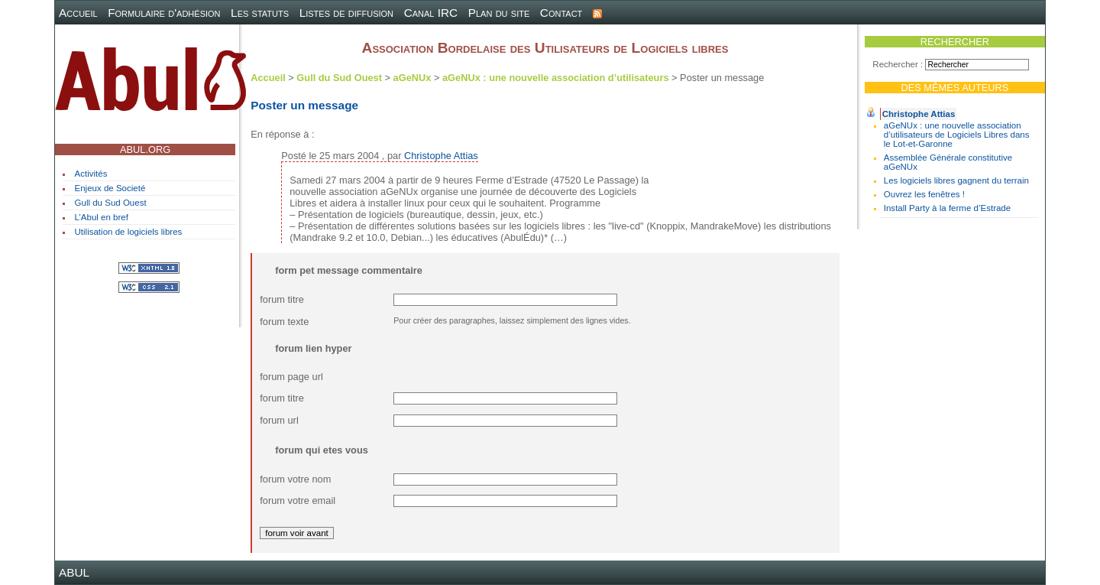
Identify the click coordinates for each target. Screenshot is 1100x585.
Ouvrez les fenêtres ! (924, 194)
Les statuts (260, 12)
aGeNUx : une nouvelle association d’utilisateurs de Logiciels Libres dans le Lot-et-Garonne (957, 134)
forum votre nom (295, 479)
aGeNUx (412, 77)
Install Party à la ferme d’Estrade (947, 208)
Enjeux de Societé (110, 188)
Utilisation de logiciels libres (129, 231)
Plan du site (499, 12)
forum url (279, 420)
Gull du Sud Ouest (111, 202)
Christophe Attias (919, 114)
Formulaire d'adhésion (164, 12)
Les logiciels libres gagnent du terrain (956, 180)
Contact (561, 12)
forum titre (282, 299)
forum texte (284, 321)
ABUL (74, 572)
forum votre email (297, 500)
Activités (91, 173)
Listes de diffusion (346, 12)
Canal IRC (431, 12)
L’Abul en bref (101, 217)
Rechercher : (897, 64)
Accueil (78, 12)
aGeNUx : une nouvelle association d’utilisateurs (555, 77)
